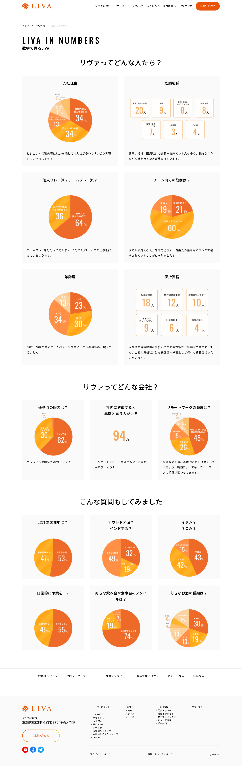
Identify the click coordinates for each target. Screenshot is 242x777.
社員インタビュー (117, 676)
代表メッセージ (47, 676)
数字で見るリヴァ (148, 676)
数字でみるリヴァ (167, 721)
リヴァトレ (99, 720)
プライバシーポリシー (101, 765)
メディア (130, 716)
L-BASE (97, 748)
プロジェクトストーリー (81, 676)
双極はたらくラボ (103, 739)
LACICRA (98, 725)
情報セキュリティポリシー (161, 765)
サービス (121, 9)
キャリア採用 (176, 676)
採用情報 (168, 9)
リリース (130, 721)
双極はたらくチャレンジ (106, 743)
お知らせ (138, 9)
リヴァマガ (186, 9)
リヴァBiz (98, 729)
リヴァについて (104, 9)
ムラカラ (98, 734)
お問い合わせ (207, 9)
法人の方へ (153, 9)
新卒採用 (198, 676)
